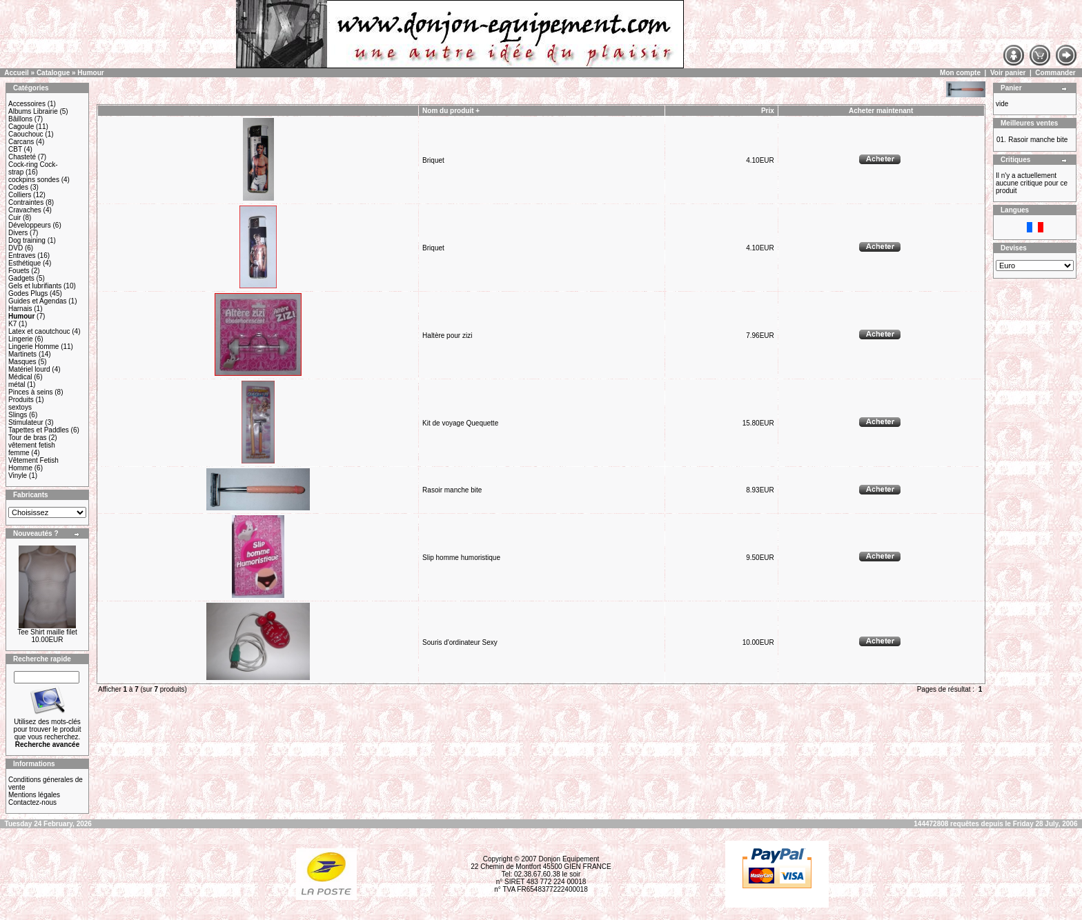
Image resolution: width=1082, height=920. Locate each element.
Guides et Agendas (37, 301)
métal (16, 384)
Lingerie (20, 339)
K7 (12, 324)
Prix (767, 110)
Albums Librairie (33, 111)
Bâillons (20, 119)
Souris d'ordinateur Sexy (460, 642)
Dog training (27, 240)
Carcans (21, 142)
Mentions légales (34, 795)
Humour (90, 73)
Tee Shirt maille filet (47, 632)
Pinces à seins (30, 392)
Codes (18, 187)
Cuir (14, 217)
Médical (20, 377)
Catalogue (53, 73)
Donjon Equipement (568, 859)
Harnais (20, 308)
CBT (15, 149)
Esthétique (24, 263)
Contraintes (25, 202)
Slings (17, 415)
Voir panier (1008, 73)
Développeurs (29, 225)
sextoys (20, 407)
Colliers (19, 195)
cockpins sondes (33, 179)
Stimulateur (25, 422)
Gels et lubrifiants (34, 286)
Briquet (433, 160)
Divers (18, 233)
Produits (21, 399)
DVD (15, 248)
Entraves (21, 255)
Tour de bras (27, 437)
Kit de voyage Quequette (460, 423)
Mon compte (960, 73)
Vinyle (17, 475)
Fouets (19, 270)
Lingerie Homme (33, 346)
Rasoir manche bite (452, 490)
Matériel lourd (29, 369)
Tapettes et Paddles (38, 430)
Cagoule (21, 126)
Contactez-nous (32, 802)
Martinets (22, 354)
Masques (22, 362)
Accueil (16, 73)
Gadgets (21, 278)
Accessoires (27, 104)
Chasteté (22, 157)
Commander (1055, 73)
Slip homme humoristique (461, 557)
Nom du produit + (451, 110)
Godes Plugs (28, 293)
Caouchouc (25, 134)
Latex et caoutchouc (39, 331)
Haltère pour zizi (447, 335)
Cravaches (24, 210)
